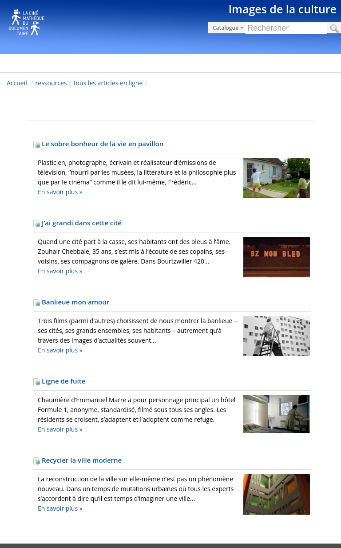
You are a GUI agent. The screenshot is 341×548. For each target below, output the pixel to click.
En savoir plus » (60, 192)
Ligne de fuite (59, 380)
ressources (51, 83)
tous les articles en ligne (108, 83)
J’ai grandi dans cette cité (77, 222)
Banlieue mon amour (71, 301)
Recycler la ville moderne (77, 460)
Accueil (17, 83)
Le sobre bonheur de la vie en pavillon (98, 143)
